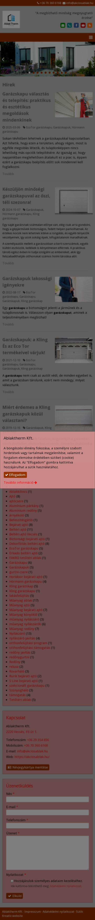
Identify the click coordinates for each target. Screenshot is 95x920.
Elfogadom (15, 475)
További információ (18, 482)
